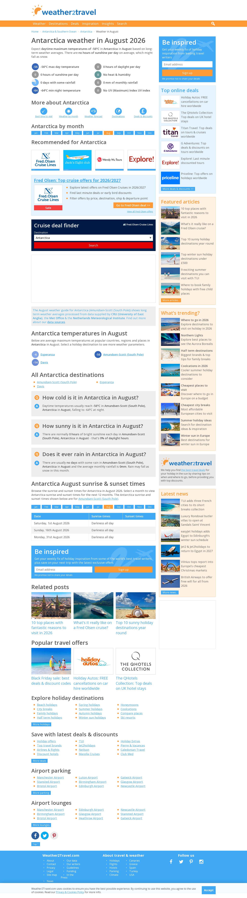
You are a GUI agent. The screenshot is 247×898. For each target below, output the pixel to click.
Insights (108, 23)
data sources (56, 327)
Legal (50, 876)
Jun (87, 132)
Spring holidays (89, 709)
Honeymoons (129, 709)
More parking (41, 797)
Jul (98, 132)
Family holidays (47, 718)
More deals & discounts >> (178, 189)
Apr (67, 132)
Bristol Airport (47, 791)
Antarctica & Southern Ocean (59, 31)
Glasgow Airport (132, 786)
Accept (209, 890)
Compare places (132, 718)
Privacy (51, 872)
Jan (35, 132)
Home (34, 31)
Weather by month (68, 116)
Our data (72, 865)
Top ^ (36, 848)
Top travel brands (49, 750)
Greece (133, 869)
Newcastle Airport (133, 791)
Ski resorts (128, 722)
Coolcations (129, 714)
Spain (132, 872)
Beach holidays (47, 709)
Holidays (114, 865)
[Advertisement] (158, 10)
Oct (129, 132)
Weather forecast (93, 116)
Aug (108, 132)
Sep (119, 132)
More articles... (171, 300)
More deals (39, 765)
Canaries (134, 865)
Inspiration (90, 23)
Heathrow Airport (91, 823)
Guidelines (73, 872)
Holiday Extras (130, 746)
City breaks (44, 714)
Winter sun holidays (92, 722)
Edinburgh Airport (91, 791)
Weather (39, 23)
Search (122, 23)
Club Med (127, 759)
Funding (71, 876)
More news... (170, 592)
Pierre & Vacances (133, 750)
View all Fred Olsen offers (140, 216)
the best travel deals (193, 470)
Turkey (133, 876)
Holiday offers (46, 746)
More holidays (41, 729)
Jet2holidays (87, 750)
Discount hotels (47, 759)
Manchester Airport (50, 782)
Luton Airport (88, 782)
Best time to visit (43, 116)
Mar (57, 132)
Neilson (84, 754)
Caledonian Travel (133, 754)
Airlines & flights (48, 754)
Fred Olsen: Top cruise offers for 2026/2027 (77, 185)
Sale (48, 212)
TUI (81, 746)
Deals (75, 23)
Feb (46, 132)
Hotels (113, 872)
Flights (113, 869)
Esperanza (47, 359)
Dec (150, 132)
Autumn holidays (90, 718)
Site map (52, 879)
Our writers (73, 869)
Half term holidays (49, 722)
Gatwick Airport (131, 782)
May (77, 132)
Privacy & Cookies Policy (70, 892)
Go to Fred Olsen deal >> (133, 210)
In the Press (67, 881)
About (50, 865)
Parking (114, 876)
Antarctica (86, 31)
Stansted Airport (48, 786)
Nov (139, 132)
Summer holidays (90, 714)
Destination (41, 237)
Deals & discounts (143, 116)
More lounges (41, 829)
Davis (44, 367)
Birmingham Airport (92, 786)
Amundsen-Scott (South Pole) (123, 359)
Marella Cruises (89, 759)
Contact (51, 869)
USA (131, 879)
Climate (113, 879)
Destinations (58, 23)
